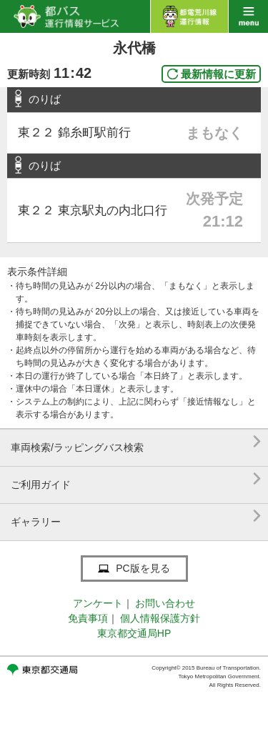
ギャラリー (136, 516)
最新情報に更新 (218, 74)
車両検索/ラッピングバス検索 (136, 442)
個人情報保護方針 (160, 618)
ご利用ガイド (136, 479)
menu (248, 16)
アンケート (98, 603)
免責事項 (88, 618)
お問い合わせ (165, 603)
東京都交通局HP (134, 633)
